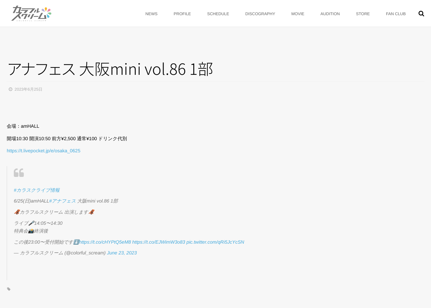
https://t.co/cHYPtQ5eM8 (105, 242)
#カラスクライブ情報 (37, 190)
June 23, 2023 (122, 252)
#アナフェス (62, 201)
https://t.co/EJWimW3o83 (158, 242)
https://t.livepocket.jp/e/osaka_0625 (43, 150)
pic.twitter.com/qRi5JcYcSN (215, 242)
